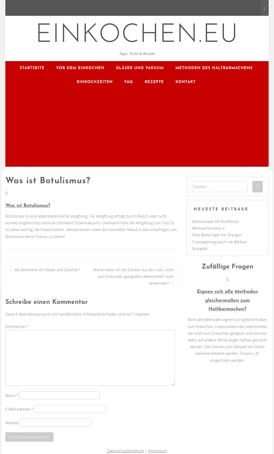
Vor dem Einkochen (80, 68)
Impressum (157, 450)
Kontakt (186, 82)
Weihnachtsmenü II (208, 228)
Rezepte (154, 82)
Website (12, 422)
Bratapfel (199, 248)
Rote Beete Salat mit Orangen (217, 234)
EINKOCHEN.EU (137, 35)
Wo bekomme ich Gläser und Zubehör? (45, 269)
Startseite (32, 68)
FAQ (128, 82)
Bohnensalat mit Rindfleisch (215, 221)
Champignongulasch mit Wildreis (219, 241)
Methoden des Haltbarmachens (214, 68)
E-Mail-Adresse (19, 408)
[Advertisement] (137, 129)
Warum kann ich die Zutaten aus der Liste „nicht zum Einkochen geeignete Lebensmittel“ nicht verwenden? (133, 276)
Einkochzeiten (95, 82)
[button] (91, 199)
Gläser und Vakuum (140, 68)
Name (11, 395)
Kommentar (16, 326)
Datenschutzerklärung (125, 450)
